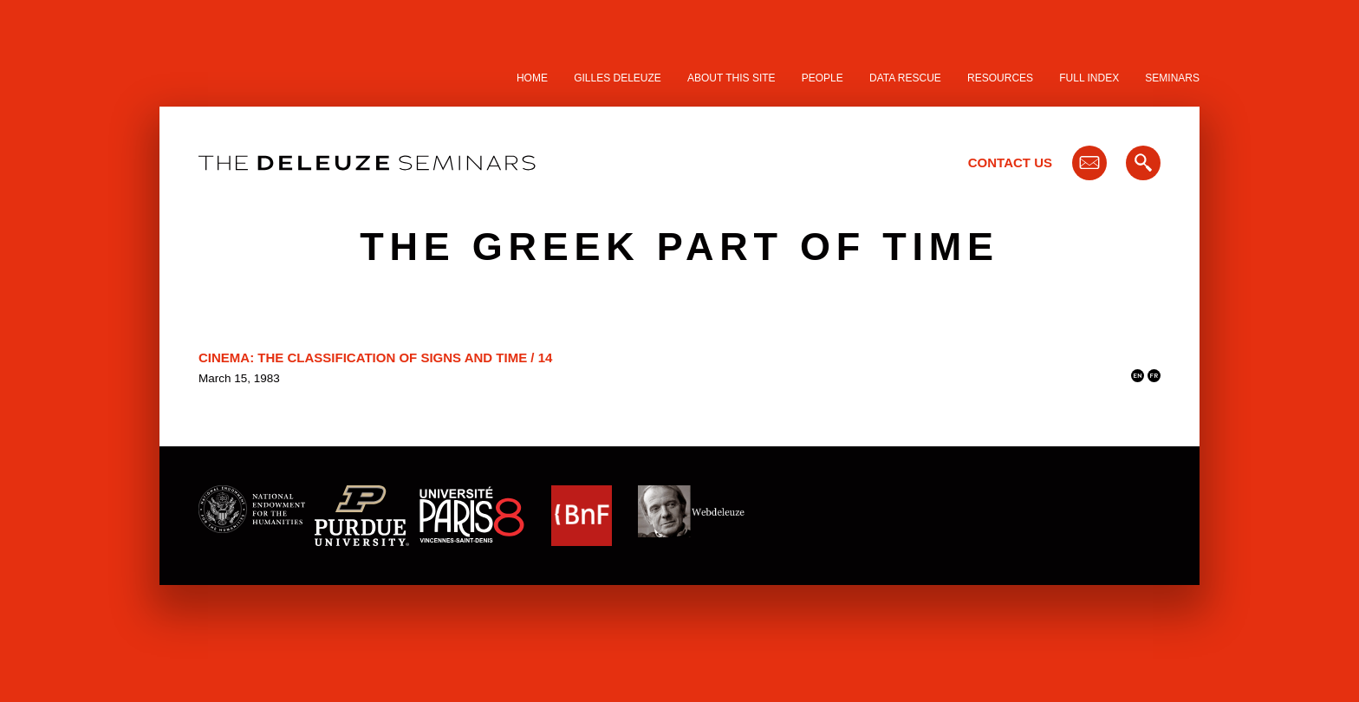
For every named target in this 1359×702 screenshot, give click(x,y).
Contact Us (1010, 162)
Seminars (1172, 78)
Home (532, 78)
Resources (1000, 78)
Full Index (1089, 78)
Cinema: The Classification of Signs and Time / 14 (375, 357)
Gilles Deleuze (617, 78)
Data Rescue (905, 78)
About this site (731, 78)
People (822, 78)
